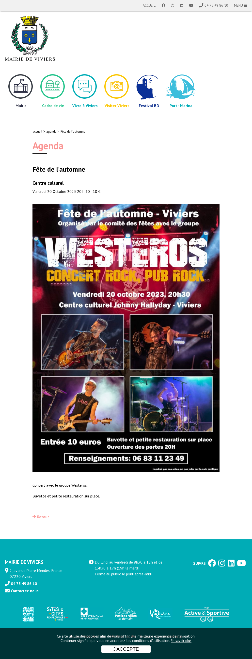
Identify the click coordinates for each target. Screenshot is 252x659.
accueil (37, 131)
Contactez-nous (25, 590)
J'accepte (126, 649)
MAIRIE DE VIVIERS (24, 562)
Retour (43, 516)
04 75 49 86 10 (216, 5)
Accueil (149, 5)
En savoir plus (181, 640)
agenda (51, 131)
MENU (240, 5)
